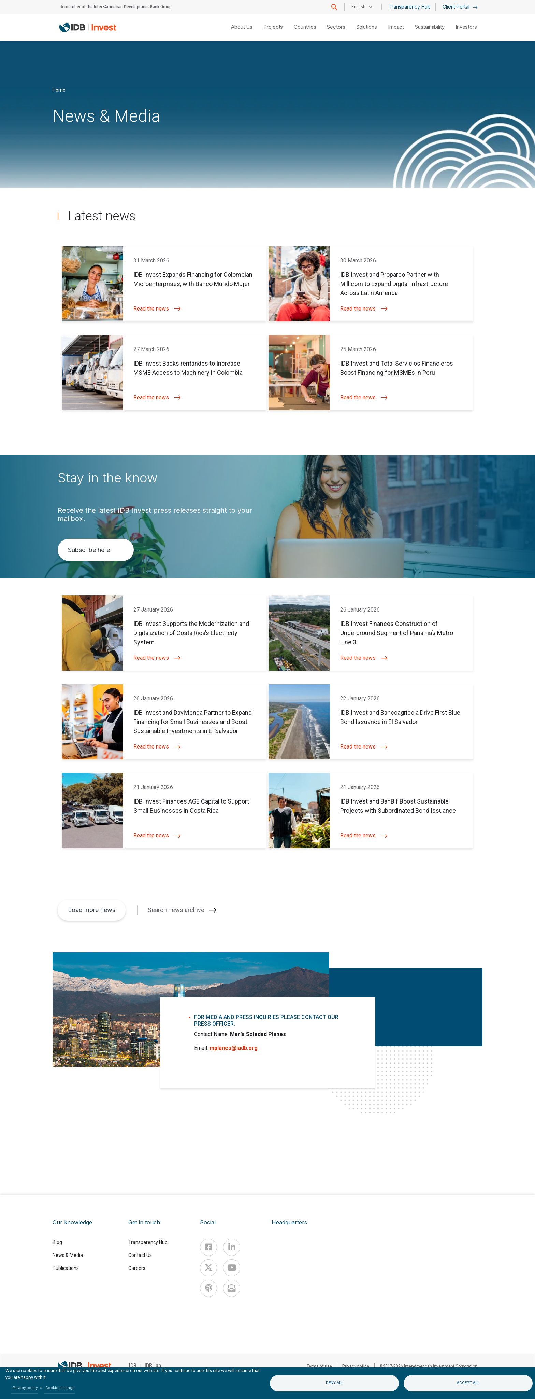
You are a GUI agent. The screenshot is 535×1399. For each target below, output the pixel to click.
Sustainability (430, 27)
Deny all (334, 1383)
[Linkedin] (231, 1247)
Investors (466, 27)
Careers (136, 1268)
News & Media (68, 1255)
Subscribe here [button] (89, 549)
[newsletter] (231, 1288)
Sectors (336, 27)
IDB (132, 1365)
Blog (57, 1242)
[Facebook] (208, 1247)
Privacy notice (355, 1366)
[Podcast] (208, 1288)
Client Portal (460, 7)
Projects (273, 27)
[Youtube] (231, 1267)
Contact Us (140, 1255)
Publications (66, 1268)
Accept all (468, 1383)
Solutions (366, 27)
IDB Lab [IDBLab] (153, 1365)
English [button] (358, 6)
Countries (305, 27)
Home (59, 89)
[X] (208, 1267)
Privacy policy (25, 1388)
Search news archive (176, 910)
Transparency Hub (410, 7)
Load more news (91, 910)
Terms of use (319, 1366)
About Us (241, 27)
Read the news (157, 308)
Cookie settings (59, 1388)
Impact (396, 27)
